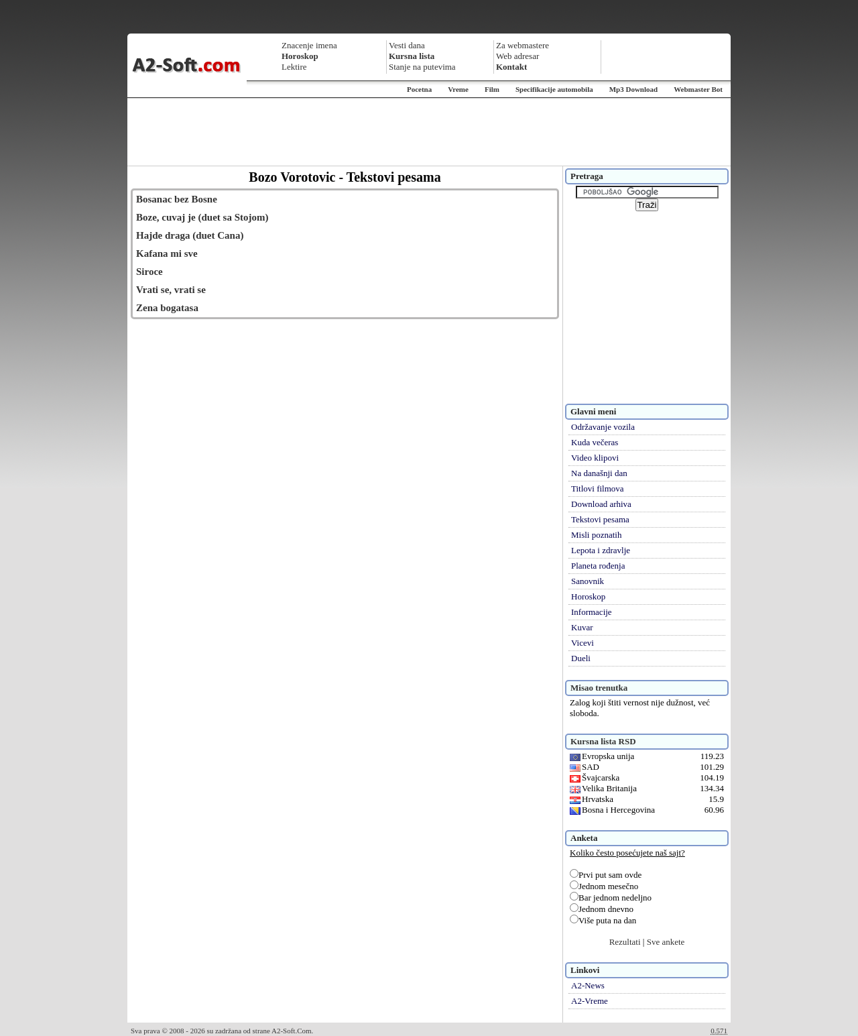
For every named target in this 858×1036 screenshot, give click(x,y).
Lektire (294, 67)
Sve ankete (666, 942)
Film (492, 89)
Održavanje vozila (603, 427)
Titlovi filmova (597, 488)
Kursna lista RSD (603, 741)
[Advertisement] (429, 132)
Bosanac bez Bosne (176, 199)
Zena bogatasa (167, 307)
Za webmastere (522, 45)
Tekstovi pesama (600, 519)
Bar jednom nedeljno (611, 898)
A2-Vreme (589, 1001)
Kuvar (582, 627)
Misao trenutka (598, 688)
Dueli (581, 658)
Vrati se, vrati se (171, 289)
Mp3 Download (633, 89)
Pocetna (419, 89)
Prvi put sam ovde (605, 875)
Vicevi (582, 643)
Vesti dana (407, 45)
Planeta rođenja (598, 566)
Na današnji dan (599, 473)
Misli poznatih (596, 535)
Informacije (591, 612)
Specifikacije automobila (554, 89)
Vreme (458, 89)
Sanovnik (587, 581)
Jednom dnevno (601, 909)
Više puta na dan (603, 920)
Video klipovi (595, 458)
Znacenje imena (309, 45)
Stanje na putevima (422, 67)
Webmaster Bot (698, 89)
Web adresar (517, 56)
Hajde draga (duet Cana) (189, 235)
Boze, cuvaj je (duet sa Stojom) (202, 217)
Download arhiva (601, 504)
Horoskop (588, 596)
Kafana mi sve (167, 253)
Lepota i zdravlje (600, 550)
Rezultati (625, 942)
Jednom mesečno (604, 886)
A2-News (588, 985)
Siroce (149, 271)
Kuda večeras (594, 442)
